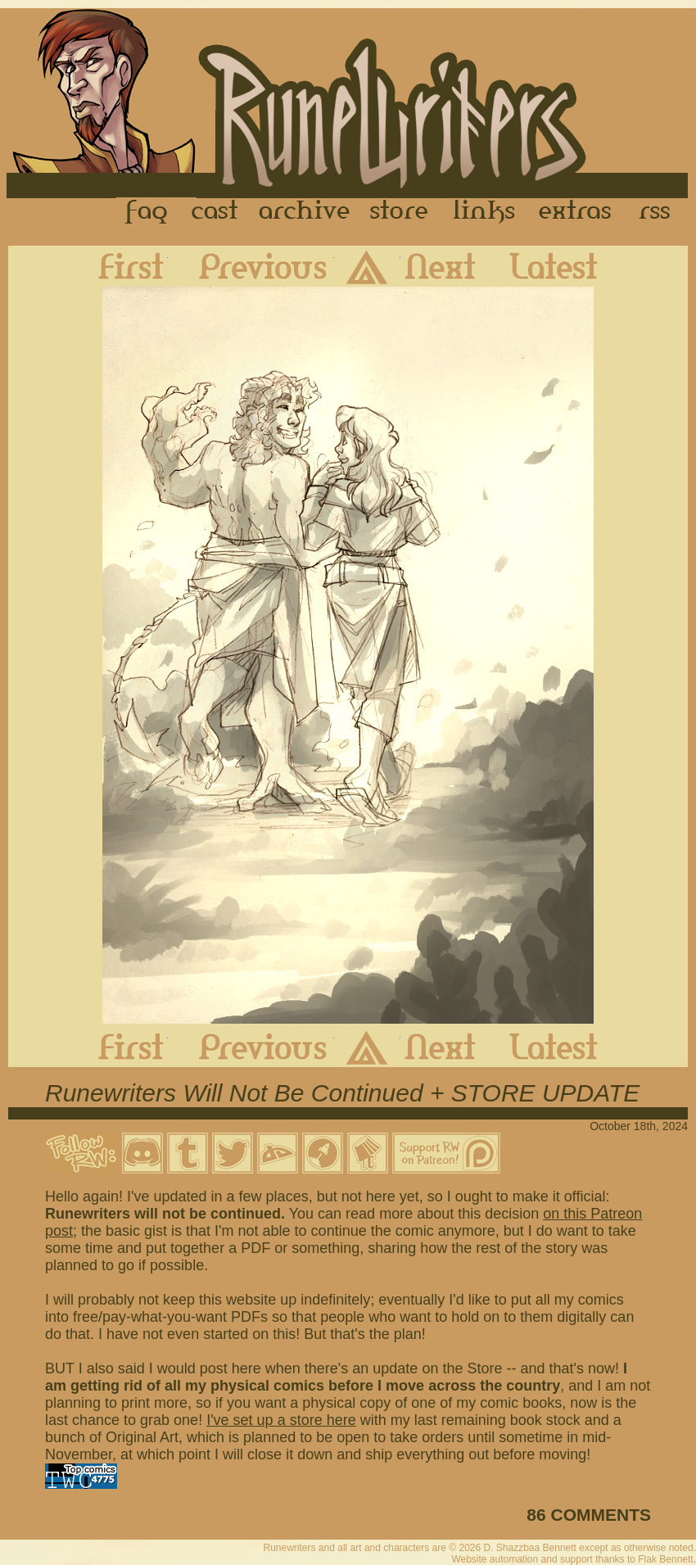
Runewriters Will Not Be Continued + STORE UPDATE (342, 1092)
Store (398, 212)
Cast (216, 212)
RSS (659, 212)
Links (484, 212)
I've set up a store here (281, 1420)
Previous (251, 266)
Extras (578, 212)
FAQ (147, 212)
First (118, 266)
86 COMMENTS (589, 1514)
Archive (304, 212)
